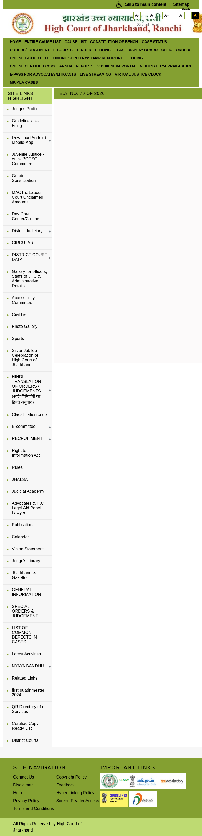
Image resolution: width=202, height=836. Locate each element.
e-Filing (103, 50)
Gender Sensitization (24, 178)
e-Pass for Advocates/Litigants (43, 74)
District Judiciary (27, 231)
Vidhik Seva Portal (116, 66)
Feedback (65, 785)
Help (17, 793)
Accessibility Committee (23, 300)
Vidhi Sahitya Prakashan (165, 66)
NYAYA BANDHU (28, 666)
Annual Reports (76, 66)
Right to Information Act (26, 453)
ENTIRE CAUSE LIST (42, 42)
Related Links (24, 678)
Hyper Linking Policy (75, 793)
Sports (18, 338)
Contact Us (23, 777)
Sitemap (181, 4)
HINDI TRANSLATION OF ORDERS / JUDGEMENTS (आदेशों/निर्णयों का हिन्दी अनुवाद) (26, 389)
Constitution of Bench (114, 42)
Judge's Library (26, 561)
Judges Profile (25, 109)
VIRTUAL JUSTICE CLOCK (138, 74)
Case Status (154, 42)
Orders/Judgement (30, 50)
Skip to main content (145, 4)
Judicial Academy (28, 491)
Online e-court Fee (30, 58)
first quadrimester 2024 (28, 692)
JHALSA (20, 479)
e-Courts (63, 50)
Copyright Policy (71, 777)
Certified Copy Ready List (25, 725)
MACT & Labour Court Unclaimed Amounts (27, 197)
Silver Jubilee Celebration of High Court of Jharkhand (25, 357)
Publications (23, 525)
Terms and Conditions (33, 808)
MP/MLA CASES (24, 82)
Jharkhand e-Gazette (24, 575)
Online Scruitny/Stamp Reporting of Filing (98, 58)
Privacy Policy (26, 800)
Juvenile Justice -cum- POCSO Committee (28, 159)
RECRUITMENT (27, 438)
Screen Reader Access (77, 800)
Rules (17, 467)
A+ (166, 15)
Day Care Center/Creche (25, 216)
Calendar (20, 537)
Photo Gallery (24, 326)
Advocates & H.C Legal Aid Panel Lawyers (28, 508)
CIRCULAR (22, 242)
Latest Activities (26, 654)
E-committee (24, 426)
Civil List (20, 314)
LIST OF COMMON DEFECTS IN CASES (24, 634)
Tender (84, 50)
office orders (176, 50)
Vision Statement (28, 549)
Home (15, 42)
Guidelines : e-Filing (25, 123)
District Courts (25, 740)
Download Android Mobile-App (29, 140)
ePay (119, 50)
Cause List (75, 42)
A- (137, 15)
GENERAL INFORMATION (26, 592)
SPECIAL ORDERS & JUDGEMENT (25, 611)
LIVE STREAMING (95, 74)
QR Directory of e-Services (29, 709)
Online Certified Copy (32, 66)
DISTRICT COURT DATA (29, 257)
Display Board (143, 50)
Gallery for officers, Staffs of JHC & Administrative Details (29, 278)
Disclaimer (23, 785)
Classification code (29, 414)
